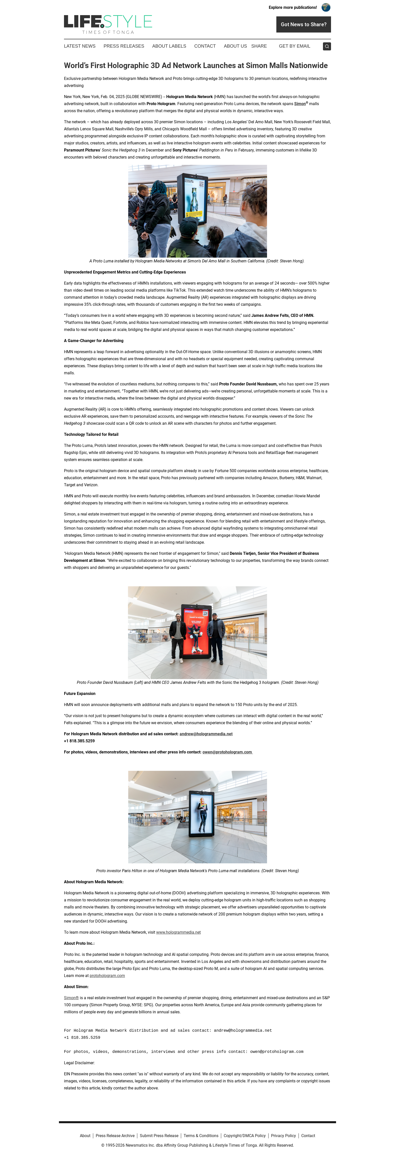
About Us (235, 46)
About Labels (169, 46)
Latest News (79, 46)
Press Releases (124, 46)
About (85, 1135)
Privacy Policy (283, 1135)
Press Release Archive (115, 1135)
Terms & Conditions (201, 1135)
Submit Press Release (159, 1135)
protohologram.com (107, 975)
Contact (205, 46)
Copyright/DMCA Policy (245, 1135)
